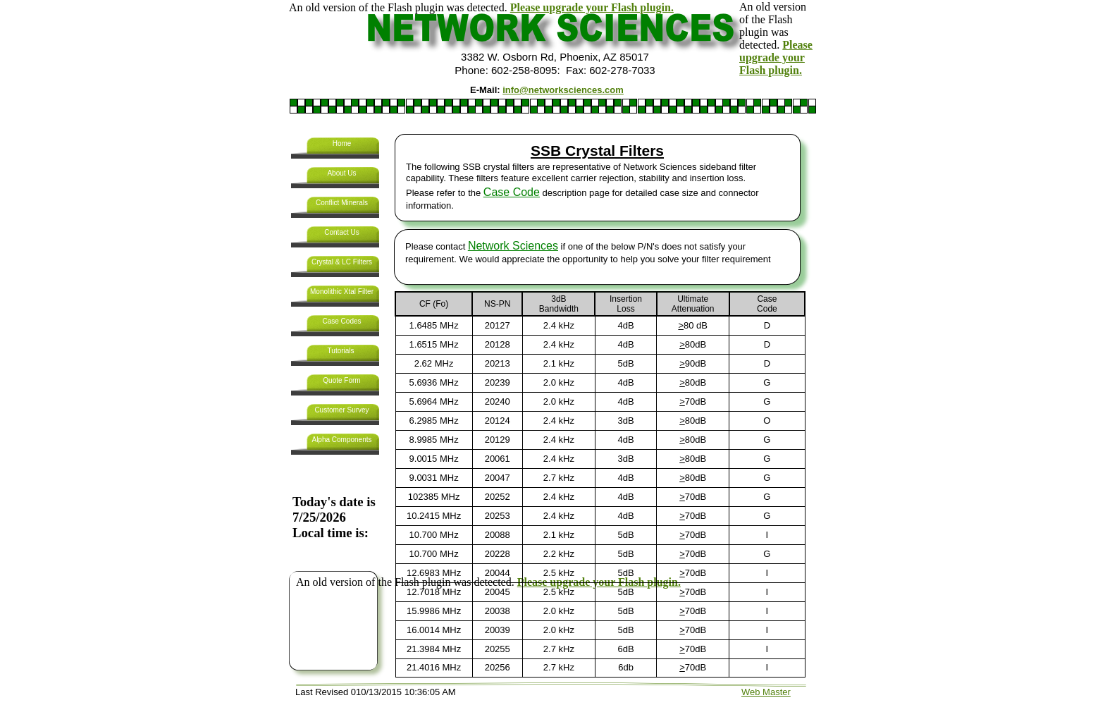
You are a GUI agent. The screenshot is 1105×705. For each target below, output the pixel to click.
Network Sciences (513, 246)
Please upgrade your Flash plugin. (592, 7)
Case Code (511, 192)
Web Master (766, 692)
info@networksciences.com (563, 90)
